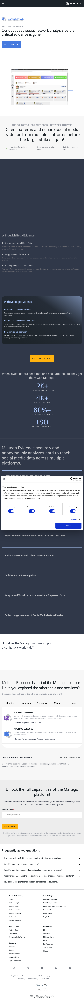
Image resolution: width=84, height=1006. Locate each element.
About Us (12, 947)
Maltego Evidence (23, 729)
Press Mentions (14, 954)
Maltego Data (13, 917)
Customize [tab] (42, 703)
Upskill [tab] (74, 703)
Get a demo (47, 913)
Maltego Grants (48, 937)
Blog (44, 930)
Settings (74, 519)
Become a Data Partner (17, 937)
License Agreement (28, 976)
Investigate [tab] (26, 703)
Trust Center (47, 948)
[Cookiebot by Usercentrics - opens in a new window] (71, 479)
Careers (11, 950)
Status (45, 951)
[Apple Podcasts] (70, 967)
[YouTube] (42, 967)
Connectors (13, 934)
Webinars (46, 934)
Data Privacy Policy (68, 836)
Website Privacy (33, 979)
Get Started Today (42, 358)
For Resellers (48, 944)
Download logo (14, 957)
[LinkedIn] (28, 967)
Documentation (48, 910)
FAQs (45, 941)
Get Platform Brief (70, 757)
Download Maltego (50, 899)
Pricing (11, 899)
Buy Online (47, 917)
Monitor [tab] (10, 703)
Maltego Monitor (23, 712)
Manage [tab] (58, 703)
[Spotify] (56, 967)
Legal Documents (15, 961)
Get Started (9, 826)
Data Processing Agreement (46, 976)
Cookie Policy (45, 979)
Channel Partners (15, 920)
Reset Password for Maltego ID (54, 906)
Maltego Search (14, 906)
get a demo (11, 44)
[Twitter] (14, 967)
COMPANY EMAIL (42, 813)
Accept (68, 526)
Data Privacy (21, 979)
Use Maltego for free (50, 903)
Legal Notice (15, 976)
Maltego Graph (14, 903)
